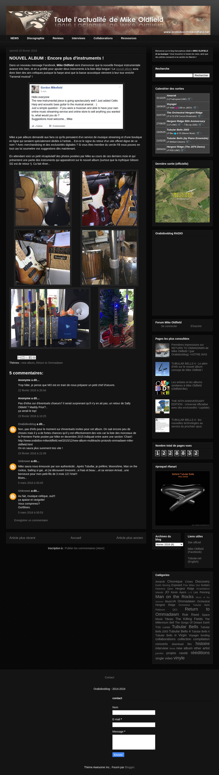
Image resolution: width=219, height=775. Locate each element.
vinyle (179, 658)
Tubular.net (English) (194, 560)
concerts (161, 644)
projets (171, 653)
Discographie (35, 38)
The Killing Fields (189, 619)
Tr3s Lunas (162, 627)
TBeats (169, 619)
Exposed (176, 585)
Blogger (129, 767)
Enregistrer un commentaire (31, 520)
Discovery (202, 581)
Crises (189, 581)
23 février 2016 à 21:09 (32, 453)
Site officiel (194, 542)
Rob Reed (190, 615)
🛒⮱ (190, 98)
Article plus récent (22, 538)
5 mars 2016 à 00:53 (30, 512)
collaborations (165, 639)
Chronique (174, 581)
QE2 (175, 609)
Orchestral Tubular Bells (194, 605)
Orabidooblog (27, 424)
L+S (190, 592)
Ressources (128, 38)
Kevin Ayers (178, 592)
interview (161, 648)
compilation (201, 639)
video (169, 658)
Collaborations (103, 38)
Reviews (58, 38)
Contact (109, 677)
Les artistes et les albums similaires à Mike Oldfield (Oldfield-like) (187, 385)
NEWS (15, 38)
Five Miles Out (191, 585)
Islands (159, 592)
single (159, 658)
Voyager (194, 635)
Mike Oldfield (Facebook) (196, 550)
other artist (202, 648)
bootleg (205, 635)
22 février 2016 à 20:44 (32, 390)
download (178, 644)
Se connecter (169, 326)
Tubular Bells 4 (180, 631)
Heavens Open (164, 588)
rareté (183, 653)
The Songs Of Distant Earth (192, 622)
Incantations (203, 588)
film (189, 644)
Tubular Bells (185, 626)
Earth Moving (162, 585)
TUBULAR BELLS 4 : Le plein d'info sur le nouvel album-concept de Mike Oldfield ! (190, 367)
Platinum (160, 609)
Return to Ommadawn (49, 362)
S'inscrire (195, 326)
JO (167, 592)
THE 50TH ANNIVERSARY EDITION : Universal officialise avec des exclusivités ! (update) (190, 404)
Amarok (160, 581)
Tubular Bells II (201, 631)
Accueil (76, 538)
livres (172, 648)
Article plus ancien (130, 538)
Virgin (183, 635)
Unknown (24, 461)
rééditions (200, 652)
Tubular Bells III (166, 635)
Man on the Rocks (174, 596)
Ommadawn (186, 601)
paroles (159, 653)
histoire (203, 643)
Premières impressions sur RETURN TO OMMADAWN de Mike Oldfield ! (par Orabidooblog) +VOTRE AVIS (190, 349)
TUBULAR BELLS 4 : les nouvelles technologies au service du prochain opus (187, 423)
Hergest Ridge (184, 588)
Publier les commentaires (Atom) (84, 548)
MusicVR (170, 601)
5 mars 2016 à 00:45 (30, 482)
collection (184, 639)
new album (28, 362)
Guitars (205, 585)
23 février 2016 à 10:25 (32, 416)
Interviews (78, 38)
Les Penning (202, 592)
